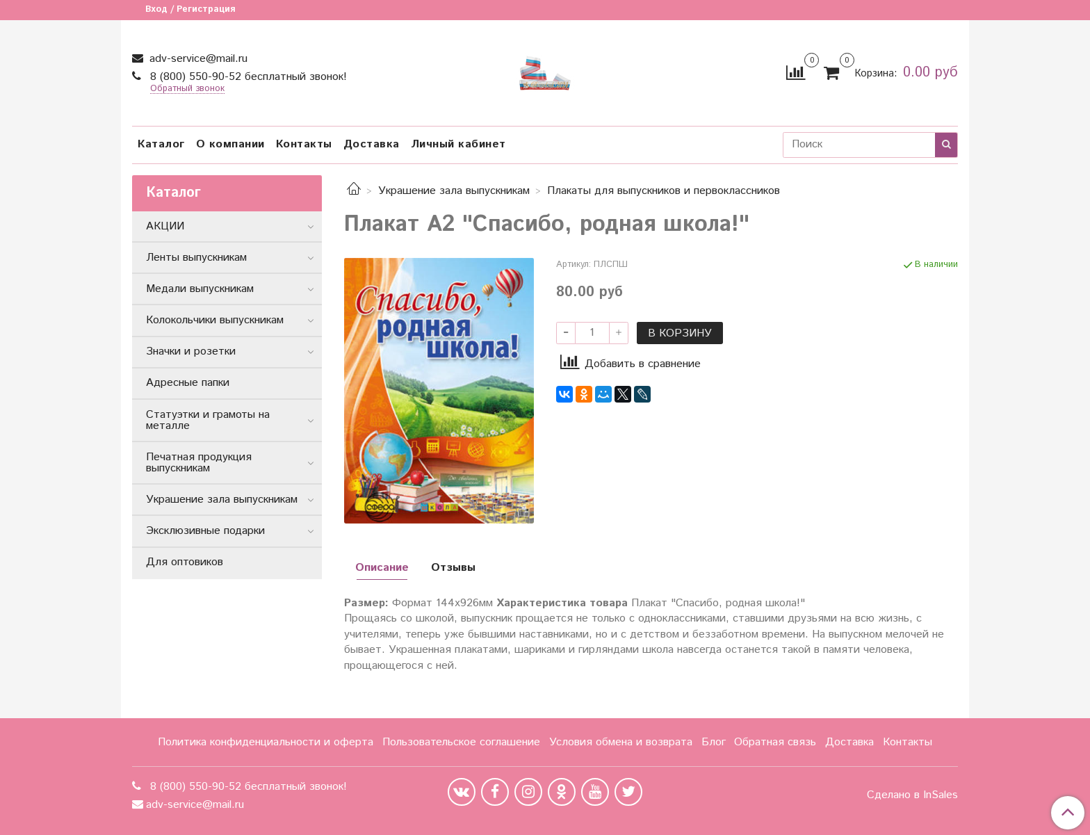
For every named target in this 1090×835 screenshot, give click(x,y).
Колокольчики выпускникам (215, 320)
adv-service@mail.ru (196, 59)
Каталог (161, 144)
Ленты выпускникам (196, 258)
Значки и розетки (191, 351)
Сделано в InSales (912, 795)
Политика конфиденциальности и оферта (265, 742)
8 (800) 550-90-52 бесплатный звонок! (247, 77)
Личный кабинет (458, 144)
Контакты (304, 144)
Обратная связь (775, 742)
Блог (713, 742)
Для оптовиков (184, 562)
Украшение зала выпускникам (454, 191)
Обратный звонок (187, 89)
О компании (230, 144)
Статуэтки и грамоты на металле (208, 420)
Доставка (371, 144)
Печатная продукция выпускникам (199, 462)
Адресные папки (187, 383)
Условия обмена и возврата (620, 742)
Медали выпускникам (200, 289)
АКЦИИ (165, 226)
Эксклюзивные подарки (205, 531)
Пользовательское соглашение (461, 742)
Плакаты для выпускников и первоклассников (663, 191)
